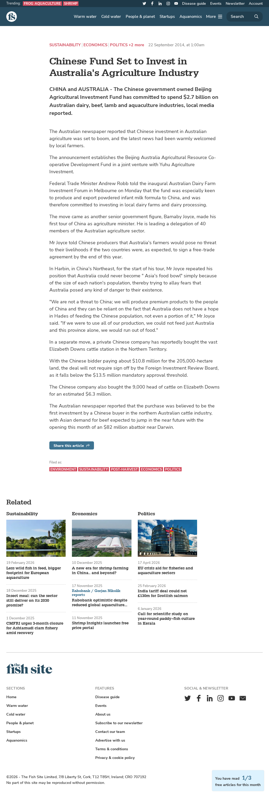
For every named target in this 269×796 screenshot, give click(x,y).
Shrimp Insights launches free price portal (100, 625)
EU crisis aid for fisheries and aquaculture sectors (165, 570)
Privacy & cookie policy (115, 757)
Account (256, 3)
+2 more (136, 45)
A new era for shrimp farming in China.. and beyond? (100, 570)
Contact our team (110, 731)
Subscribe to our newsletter (119, 723)
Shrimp (70, 3)
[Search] (244, 17)
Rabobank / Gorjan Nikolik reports (96, 593)
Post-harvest (124, 469)
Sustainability (65, 45)
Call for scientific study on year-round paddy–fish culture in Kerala (166, 619)
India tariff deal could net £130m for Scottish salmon (163, 593)
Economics (95, 45)
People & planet (140, 16)
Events (215, 3)
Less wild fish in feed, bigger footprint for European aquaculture (33, 573)
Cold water (111, 16)
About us (102, 714)
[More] (214, 17)
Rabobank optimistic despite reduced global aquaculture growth (99, 603)
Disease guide (194, 3)
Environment (63, 469)
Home (11, 697)
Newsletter (235, 3)
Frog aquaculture (42, 3)
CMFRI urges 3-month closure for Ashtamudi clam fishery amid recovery (34, 628)
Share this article (72, 445)
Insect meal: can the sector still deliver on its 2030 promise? (31, 601)
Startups (167, 16)
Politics (119, 45)
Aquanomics (191, 16)
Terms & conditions (111, 749)
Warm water (85, 16)
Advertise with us (110, 740)
